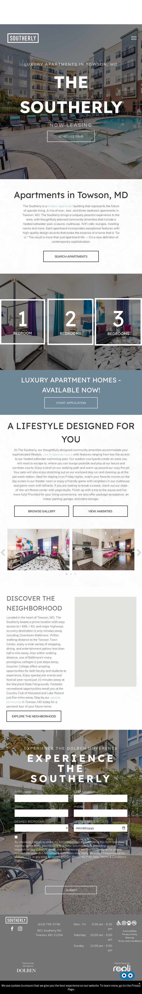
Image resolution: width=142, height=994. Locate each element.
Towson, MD (102, 194)
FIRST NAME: (24, 792)
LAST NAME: (83, 792)
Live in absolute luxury (57, 454)
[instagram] (20, 929)
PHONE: (79, 807)
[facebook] (12, 929)
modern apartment (60, 206)
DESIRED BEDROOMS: (30, 821)
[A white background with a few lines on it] (22, 322)
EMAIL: (19, 807)
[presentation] (43, 875)
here (26, 860)
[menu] (134, 38)
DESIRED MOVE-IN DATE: (91, 821)
